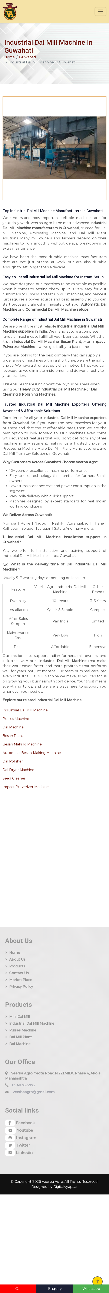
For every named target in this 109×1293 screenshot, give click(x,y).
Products (17, 966)
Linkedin (19, 1152)
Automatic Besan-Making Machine (32, 753)
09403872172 (23, 1085)
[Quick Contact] (34, 849)
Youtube (19, 1130)
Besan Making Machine (22, 744)
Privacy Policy (21, 987)
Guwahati (27, 57)
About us (17, 959)
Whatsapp (91, 1289)
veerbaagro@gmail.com (34, 1092)
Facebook (20, 1123)
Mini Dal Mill (19, 1017)
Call (18, 1289)
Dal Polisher (13, 761)
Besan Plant (13, 736)
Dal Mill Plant (20, 1037)
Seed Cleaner (14, 778)
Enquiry (55, 1289)
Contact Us (19, 973)
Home (9, 57)
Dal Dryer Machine (18, 770)
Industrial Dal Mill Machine (25, 710)
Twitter (17, 1145)
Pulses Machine (16, 719)
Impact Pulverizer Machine (26, 787)
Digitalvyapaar (65, 1187)
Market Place (20, 980)
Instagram (20, 1137)
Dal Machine (13, 727)
